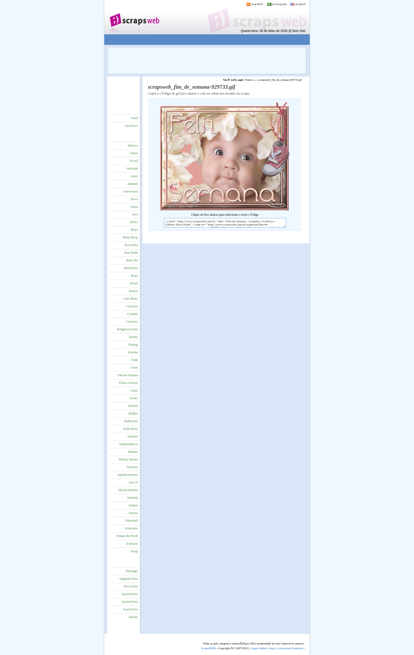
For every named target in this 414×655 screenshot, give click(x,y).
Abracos (132, 145)
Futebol (133, 406)
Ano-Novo (131, 126)
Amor (134, 176)
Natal (134, 118)
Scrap (134, 551)
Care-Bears (131, 298)
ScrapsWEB (208, 648)
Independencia (128, 444)
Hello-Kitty (130, 429)
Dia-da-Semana (128, 490)
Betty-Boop (130, 237)
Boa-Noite (131, 245)
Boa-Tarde (131, 253)
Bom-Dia (132, 260)
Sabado (133, 617)
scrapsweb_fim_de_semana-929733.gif (280, 79)
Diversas (132, 467)
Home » (249, 79)
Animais (132, 184)
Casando (132, 314)
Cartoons (132, 306)
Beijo (134, 230)
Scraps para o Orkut (134, 17)
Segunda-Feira (128, 579)
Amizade (132, 168)
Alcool (133, 161)
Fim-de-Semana (127, 375)
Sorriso (133, 513)
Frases (134, 398)
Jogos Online (259, 648)
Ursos (134, 367)
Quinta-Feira (130, 602)
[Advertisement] (203, 40)
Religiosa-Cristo (127, 329)
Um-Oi (133, 482)
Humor (133, 291)
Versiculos (131, 528)
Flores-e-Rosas (128, 383)
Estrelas (133, 352)
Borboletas (131, 268)
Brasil (134, 283)
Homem (133, 436)
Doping (133, 344)
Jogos (272, 648)
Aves (134, 214)
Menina (133, 452)
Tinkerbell (131, 520)
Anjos (134, 207)
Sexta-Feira (130, 609)
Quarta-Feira (130, 594)
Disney (133, 337)
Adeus (134, 153)
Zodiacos (132, 543)
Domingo (132, 571)
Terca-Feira (130, 586)
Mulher (133, 413)
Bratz (134, 275)
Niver (134, 199)
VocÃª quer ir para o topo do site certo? (404, 642)
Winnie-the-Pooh (127, 536)
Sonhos (133, 505)
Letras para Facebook (290, 648)
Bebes (134, 222)
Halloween (131, 421)
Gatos (134, 390)
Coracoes (132, 321)
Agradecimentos (127, 475)
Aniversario (130, 191)
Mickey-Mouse (128, 459)
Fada (135, 360)
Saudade (132, 498)
